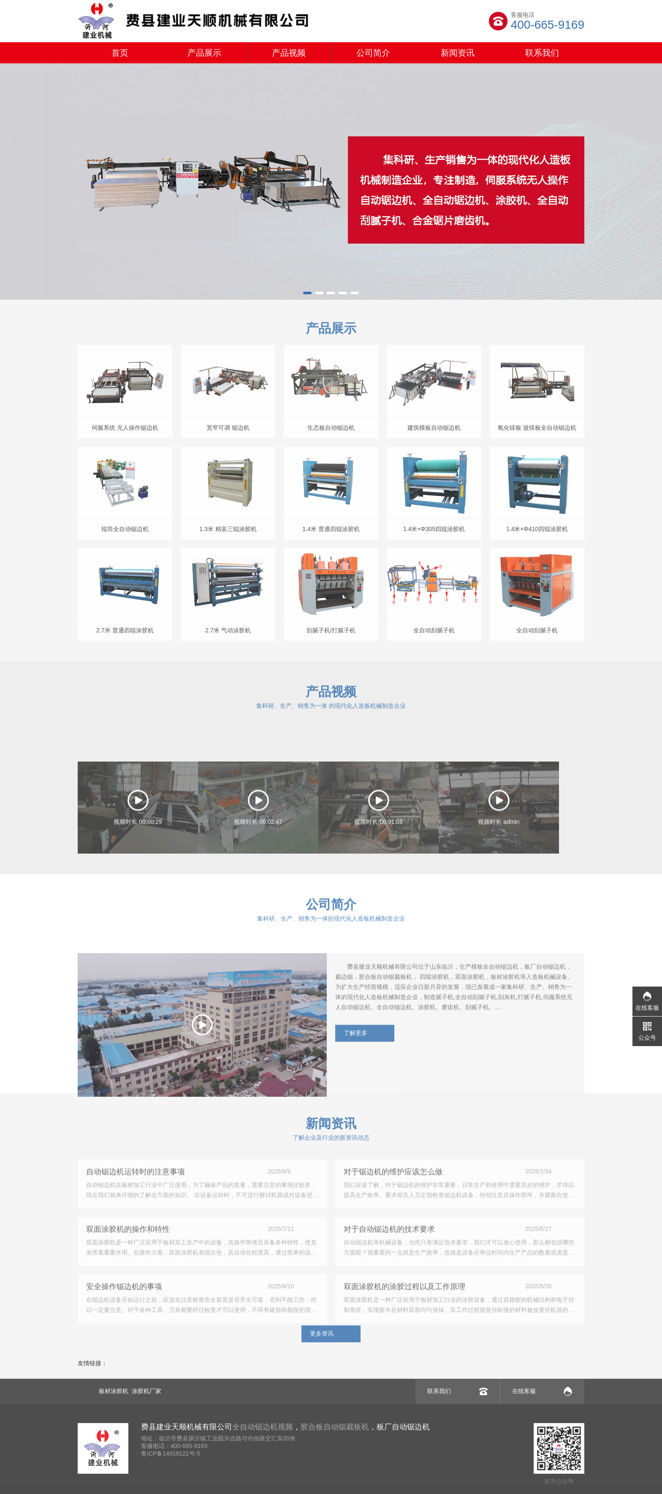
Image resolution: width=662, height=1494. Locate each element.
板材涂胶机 (113, 1391)
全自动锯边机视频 (262, 1427)
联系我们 (542, 52)
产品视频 (289, 52)
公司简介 (373, 52)
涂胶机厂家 (146, 1391)
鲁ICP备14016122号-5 (170, 1453)
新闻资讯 (458, 52)
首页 (119, 52)
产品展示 (204, 52)
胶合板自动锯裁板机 (335, 1427)
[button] (307, 293)
